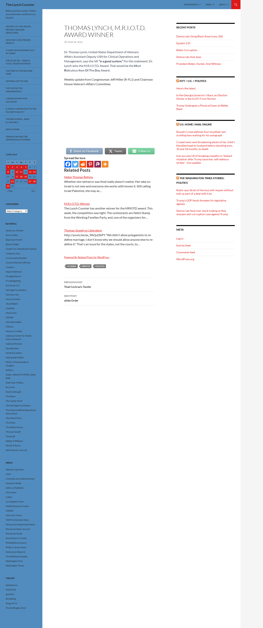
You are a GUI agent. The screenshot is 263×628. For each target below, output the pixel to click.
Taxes (208, 4)
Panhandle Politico (15, 357)
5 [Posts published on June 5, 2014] (25, 167)
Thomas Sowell (13, 431)
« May (10, 190)
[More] (105, 164)
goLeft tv (10, 594)
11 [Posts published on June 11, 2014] (21, 171)
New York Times (14, 515)
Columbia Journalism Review (20, 478)
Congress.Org (13, 253)
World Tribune (13, 445)
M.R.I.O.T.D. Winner (77, 203)
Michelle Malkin (14, 322)
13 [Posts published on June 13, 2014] (30, 171)
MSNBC (10, 510)
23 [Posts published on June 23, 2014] (12, 181)
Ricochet (10, 387)
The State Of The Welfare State (19, 72)
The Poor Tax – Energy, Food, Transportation (18, 62)
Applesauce (11, 585)
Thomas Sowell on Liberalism (83, 230)
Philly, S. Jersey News (16, 547)
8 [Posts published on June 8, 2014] (8, 171)
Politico (9, 370)
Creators (10, 267)
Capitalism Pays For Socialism (16, 100)
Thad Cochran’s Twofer (109, 284)
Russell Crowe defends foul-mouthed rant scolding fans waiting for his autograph (201, 133)
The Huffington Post (16, 607)
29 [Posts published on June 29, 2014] (8, 186)
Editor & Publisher (15, 487)
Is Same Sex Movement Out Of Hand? (20, 52)
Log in (179, 238)
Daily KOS (11, 589)
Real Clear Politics (14, 382)
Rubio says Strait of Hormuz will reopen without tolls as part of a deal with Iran (204, 191)
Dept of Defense (14, 271)
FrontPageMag (13, 280)
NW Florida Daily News (17, 519)
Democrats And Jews (188, 57)
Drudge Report (13, 276)
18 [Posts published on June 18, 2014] (21, 176)
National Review (14, 343)
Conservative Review (16, 258)
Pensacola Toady (14, 533)
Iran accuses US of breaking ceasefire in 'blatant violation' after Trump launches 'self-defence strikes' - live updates (204, 159)
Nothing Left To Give (17, 81)
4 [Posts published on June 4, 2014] (21, 167)
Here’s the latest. (186, 88)
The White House (14, 427)
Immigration (191, 4)
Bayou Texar (12, 129)
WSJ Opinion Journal (16, 450)
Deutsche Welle (13, 483)
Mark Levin (11, 312)
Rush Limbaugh (13, 391)
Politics (100, 266)
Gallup (9, 497)
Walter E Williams (14, 441)
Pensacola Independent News (20, 524)
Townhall (10, 436)
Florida (71, 266)
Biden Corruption (186, 50)
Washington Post (14, 561)
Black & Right (12, 244)
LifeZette (10, 308)
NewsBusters (12, 348)
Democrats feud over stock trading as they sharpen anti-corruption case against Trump (202, 212)
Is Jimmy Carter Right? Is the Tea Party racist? (21, 110)
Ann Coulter (12, 235)
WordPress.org (185, 259)
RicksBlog (11, 598)
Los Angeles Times (15, 501)
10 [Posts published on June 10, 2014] (16, 171)
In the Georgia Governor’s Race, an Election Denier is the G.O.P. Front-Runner (201, 97)
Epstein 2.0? (183, 43)
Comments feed (185, 252)
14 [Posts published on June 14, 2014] (34, 171)
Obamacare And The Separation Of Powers (18, 138)
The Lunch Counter (20, 4)
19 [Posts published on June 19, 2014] (25, 176)
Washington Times (15, 565)
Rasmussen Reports (15, 551)
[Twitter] (75, 164)
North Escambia (14, 352)
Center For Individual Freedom (21, 248)
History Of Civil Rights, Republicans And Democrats (18, 29)
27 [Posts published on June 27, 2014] (30, 181)
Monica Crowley (14, 331)
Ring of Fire (11, 603)
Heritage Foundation (16, 290)
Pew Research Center (16, 538)
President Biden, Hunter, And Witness (198, 63)
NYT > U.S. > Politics (193, 81)
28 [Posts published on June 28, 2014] (34, 181)
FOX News (11, 492)
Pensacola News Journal (18, 529)
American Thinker (15, 230)
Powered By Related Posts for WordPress (86, 257)
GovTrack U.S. (13, 285)
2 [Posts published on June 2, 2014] (12, 167)
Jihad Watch (12, 303)
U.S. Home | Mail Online (196, 124)
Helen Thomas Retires (78, 177)
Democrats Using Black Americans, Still (199, 36)
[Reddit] (82, 164)
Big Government (14, 239)
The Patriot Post (14, 418)
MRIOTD (86, 266)
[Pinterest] (90, 164)
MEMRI (10, 317)
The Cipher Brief (14, 400)
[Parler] (97, 164)
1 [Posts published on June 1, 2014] (8, 167)
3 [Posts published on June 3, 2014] (17, 167)
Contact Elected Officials (18, 262)
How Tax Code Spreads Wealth (18, 41)
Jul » (33, 190)
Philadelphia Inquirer (16, 542)
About (222, 4)
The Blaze (10, 396)
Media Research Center (17, 506)
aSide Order (109, 298)
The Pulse (10, 422)
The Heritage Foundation (18, 405)
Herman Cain (12, 294)
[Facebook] (68, 164)
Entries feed (183, 245)
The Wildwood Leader (17, 556)
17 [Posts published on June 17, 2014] (16, 176)
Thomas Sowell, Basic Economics (18, 121)
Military (10, 326)
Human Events (13, 299)
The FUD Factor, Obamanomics (14, 90)
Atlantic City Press (15, 469)
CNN (8, 474)
